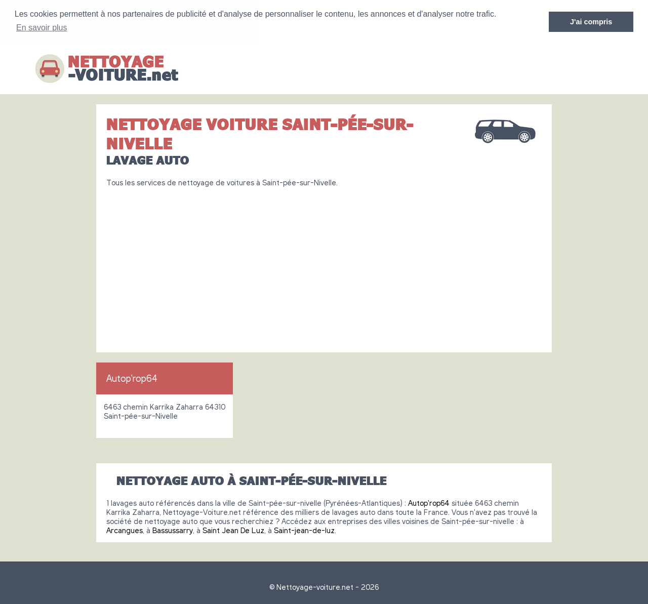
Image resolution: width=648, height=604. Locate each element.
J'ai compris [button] (591, 22)
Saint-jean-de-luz (304, 529)
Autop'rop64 (131, 377)
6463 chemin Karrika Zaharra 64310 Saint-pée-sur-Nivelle (164, 410)
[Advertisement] (324, 265)
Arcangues (124, 529)
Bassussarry (172, 529)
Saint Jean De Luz (233, 529)
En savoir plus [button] (41, 27)
